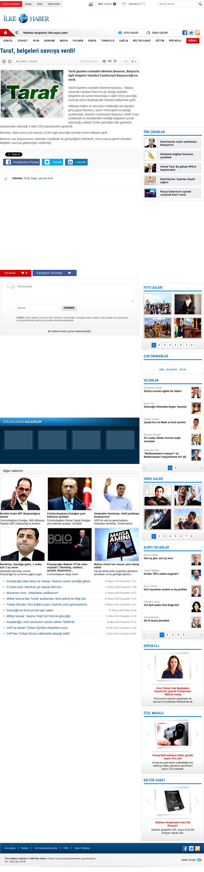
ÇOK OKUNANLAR (156, 356)
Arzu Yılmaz (167, 588)
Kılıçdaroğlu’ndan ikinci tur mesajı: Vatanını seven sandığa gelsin (48, 581)
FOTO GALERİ (153, 288)
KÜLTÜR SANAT (154, 780)
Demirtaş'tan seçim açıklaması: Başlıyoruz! (178, 143)
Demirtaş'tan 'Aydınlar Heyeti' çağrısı (177, 181)
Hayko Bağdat (167, 572)
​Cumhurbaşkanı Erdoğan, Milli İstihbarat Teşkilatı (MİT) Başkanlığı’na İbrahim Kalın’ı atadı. (22, 518)
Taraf (26, 178)
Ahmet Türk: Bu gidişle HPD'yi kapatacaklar (178, 168)
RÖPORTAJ (151, 646)
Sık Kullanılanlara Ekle (46, 848)
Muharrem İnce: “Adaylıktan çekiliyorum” (32, 592)
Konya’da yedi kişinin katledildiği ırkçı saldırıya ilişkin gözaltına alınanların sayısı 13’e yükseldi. (173, 762)
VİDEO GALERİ (153, 479)
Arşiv (39, 4)
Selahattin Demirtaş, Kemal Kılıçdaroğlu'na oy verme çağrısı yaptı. (22, 569)
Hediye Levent (167, 603)
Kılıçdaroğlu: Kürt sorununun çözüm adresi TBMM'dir (40, 622)
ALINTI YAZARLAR (156, 547)
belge (34, 178)
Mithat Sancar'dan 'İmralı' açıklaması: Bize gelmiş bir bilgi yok (46, 598)
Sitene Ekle (54, 4)
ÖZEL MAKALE (154, 713)
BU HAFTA (172, 370)
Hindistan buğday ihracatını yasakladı (176, 156)
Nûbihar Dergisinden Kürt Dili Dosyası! (48, 32)
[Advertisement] (128, 21)
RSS (65, 848)
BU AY (183, 370)
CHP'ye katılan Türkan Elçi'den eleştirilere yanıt (37, 627)
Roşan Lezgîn (167, 421)
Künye (28, 4)
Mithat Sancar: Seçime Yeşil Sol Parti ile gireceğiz (38, 616)
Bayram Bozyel (167, 438)
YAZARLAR (151, 380)
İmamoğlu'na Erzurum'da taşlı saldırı (29, 610)
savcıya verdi (45, 178)
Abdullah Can (167, 454)
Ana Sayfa (10, 848)
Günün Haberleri (11, 4)
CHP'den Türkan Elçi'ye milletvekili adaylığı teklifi (38, 633)
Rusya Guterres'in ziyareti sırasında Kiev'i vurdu (175, 193)
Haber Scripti (188, 859)
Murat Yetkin (167, 557)
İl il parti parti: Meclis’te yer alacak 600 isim (34, 587)
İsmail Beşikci (167, 619)
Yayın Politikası (82, 848)
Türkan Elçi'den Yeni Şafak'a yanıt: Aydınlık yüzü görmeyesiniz (46, 604)
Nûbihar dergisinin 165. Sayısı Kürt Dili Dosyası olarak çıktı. (173, 827)
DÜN (161, 370)
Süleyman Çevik (167, 389)
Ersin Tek (167, 405)
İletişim (25, 848)
